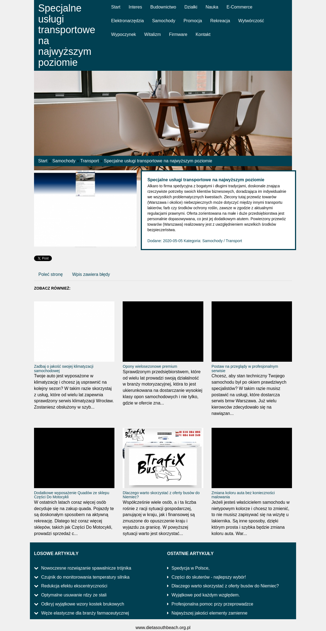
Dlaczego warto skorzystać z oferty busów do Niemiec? (161, 495)
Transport (89, 161)
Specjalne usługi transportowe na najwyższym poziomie (158, 161)
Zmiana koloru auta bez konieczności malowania (243, 495)
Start (42, 161)
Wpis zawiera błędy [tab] (91, 274)
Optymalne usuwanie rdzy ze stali (73, 595)
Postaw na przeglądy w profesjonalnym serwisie (245, 368)
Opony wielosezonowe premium (150, 366)
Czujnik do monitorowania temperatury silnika (85, 577)
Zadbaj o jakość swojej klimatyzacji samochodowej (63, 368)
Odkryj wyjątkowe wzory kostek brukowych (82, 604)
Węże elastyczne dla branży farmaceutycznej (85, 613)
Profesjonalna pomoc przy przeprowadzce (212, 604)
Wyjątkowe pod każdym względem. (206, 595)
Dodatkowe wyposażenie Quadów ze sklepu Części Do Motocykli (71, 495)
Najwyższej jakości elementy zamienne (210, 613)
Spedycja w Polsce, (191, 568)
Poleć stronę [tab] (50, 274)
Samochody (64, 161)
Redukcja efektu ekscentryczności (74, 586)
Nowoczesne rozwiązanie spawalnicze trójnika (86, 568)
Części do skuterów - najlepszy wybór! (209, 577)
